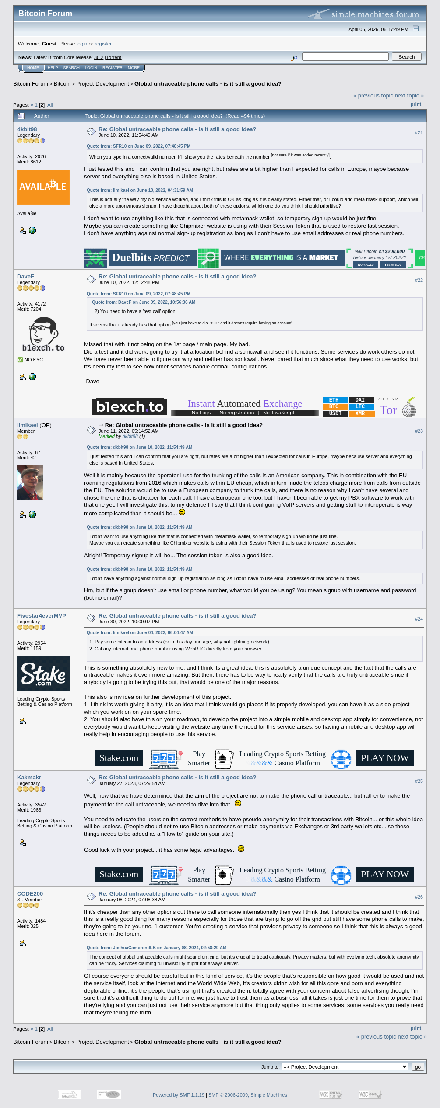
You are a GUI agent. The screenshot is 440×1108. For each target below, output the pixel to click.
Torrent (113, 57)
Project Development (102, 83)
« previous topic (373, 95)
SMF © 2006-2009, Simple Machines (247, 1095)
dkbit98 (27, 129)
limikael (27, 425)
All (50, 105)
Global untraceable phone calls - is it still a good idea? (208, 83)
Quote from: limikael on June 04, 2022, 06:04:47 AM (140, 632)
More (134, 68)
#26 (419, 897)
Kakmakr (29, 777)
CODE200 (30, 893)
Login (91, 68)
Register (112, 68)
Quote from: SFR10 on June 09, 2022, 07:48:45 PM (138, 146)
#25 (419, 781)
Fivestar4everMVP (41, 615)
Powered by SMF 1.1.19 (178, 1095)
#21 (419, 132)
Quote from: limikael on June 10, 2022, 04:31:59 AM (140, 190)
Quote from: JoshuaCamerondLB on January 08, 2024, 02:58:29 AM (156, 947)
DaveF (25, 276)
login (82, 43)
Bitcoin (62, 83)
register (103, 43)
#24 (419, 619)
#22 (419, 280)
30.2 (98, 57)
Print (416, 104)
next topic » (409, 95)
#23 (419, 431)
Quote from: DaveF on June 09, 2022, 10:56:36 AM (143, 302)
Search (71, 68)
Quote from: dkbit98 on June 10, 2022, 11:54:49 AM (139, 447)
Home (33, 68)
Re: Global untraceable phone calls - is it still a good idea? (177, 129)
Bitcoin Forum (30, 83)
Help (53, 68)
